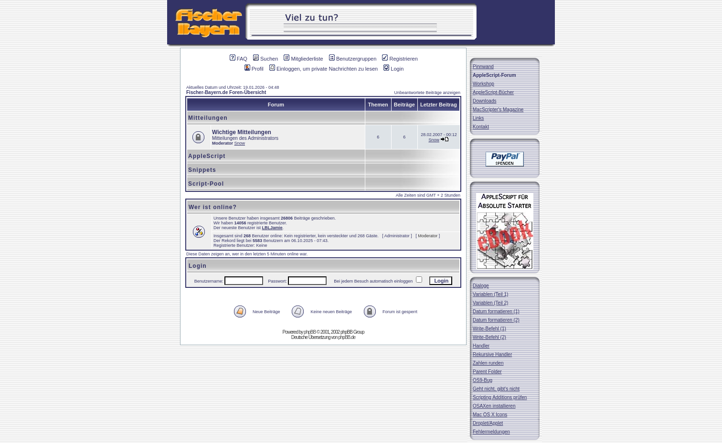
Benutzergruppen (352, 59)
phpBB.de (346, 337)
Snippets (202, 170)
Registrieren (399, 59)
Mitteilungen (208, 118)
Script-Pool (206, 183)
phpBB (310, 332)
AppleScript (206, 156)
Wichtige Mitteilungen (241, 132)
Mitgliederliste (303, 59)
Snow (239, 143)
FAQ (238, 59)
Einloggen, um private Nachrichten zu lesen (323, 69)
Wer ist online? (213, 207)
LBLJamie (272, 227)
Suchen (265, 59)
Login (393, 69)
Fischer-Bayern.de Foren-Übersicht (226, 92)
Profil (254, 69)
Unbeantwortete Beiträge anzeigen (427, 92)
